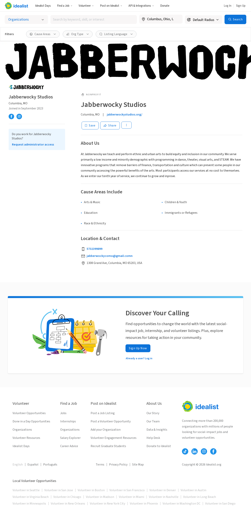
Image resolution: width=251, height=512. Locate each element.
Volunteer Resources (26, 438)
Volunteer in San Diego (220, 503)
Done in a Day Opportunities (31, 421)
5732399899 (94, 249)
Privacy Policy (118, 464)
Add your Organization (106, 429)
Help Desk (153, 438)
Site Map (138, 464)
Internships (68, 421)
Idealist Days (43, 6)
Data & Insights (156, 429)
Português (50, 464)
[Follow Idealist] (185, 451)
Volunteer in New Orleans (68, 503)
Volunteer (86, 6)
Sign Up (241, 6)
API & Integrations (141, 6)
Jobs (63, 413)
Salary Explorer (70, 438)
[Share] (110, 125)
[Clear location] (177, 19)
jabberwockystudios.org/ (124, 114)
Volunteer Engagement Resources (113, 438)
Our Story (152, 413)
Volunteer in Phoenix (144, 503)
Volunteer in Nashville (163, 497)
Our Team (153, 421)
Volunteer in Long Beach (199, 497)
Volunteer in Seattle (26, 490)
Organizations (22, 429)
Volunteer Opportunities (29, 413)
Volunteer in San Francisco (127, 490)
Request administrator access (33, 144)
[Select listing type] (26, 19)
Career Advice (69, 446)
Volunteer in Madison (100, 497)
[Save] (90, 125)
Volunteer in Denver (162, 490)
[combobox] (94, 19)
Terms (100, 464)
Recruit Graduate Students (108, 446)
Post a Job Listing (103, 413)
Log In (227, 6)
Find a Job (64, 6)
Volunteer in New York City (107, 503)
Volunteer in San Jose (58, 490)
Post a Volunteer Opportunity (111, 421)
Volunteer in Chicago (67, 497)
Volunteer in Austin (193, 490)
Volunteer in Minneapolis (29, 503)
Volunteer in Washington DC (181, 503)
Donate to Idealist (158, 446)
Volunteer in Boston (91, 490)
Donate (164, 6)
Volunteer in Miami (131, 497)
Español (32, 464)
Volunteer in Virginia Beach (31, 497)
